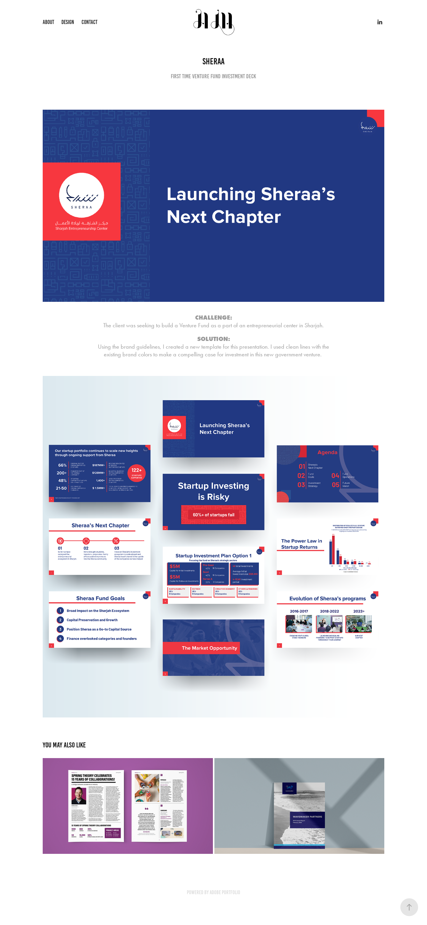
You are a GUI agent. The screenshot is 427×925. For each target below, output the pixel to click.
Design (67, 22)
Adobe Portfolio (225, 892)
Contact (90, 22)
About (48, 22)
